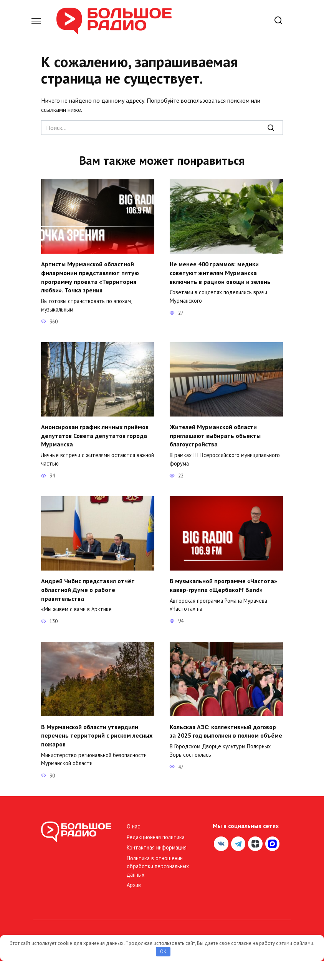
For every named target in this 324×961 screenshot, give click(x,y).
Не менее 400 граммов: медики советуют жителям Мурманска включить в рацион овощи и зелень (220, 272)
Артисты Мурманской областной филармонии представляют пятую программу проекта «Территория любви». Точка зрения (90, 277)
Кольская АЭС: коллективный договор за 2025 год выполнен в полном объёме (226, 730)
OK (163, 951)
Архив (134, 883)
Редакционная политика (156, 835)
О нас (133, 824)
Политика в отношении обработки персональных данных (158, 864)
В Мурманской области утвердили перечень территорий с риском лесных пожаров (96, 734)
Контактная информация (157, 845)
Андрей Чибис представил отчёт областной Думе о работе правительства (88, 588)
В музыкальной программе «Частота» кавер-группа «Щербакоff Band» (223, 584)
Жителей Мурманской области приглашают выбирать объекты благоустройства (215, 434)
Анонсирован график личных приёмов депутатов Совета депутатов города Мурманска (95, 434)
